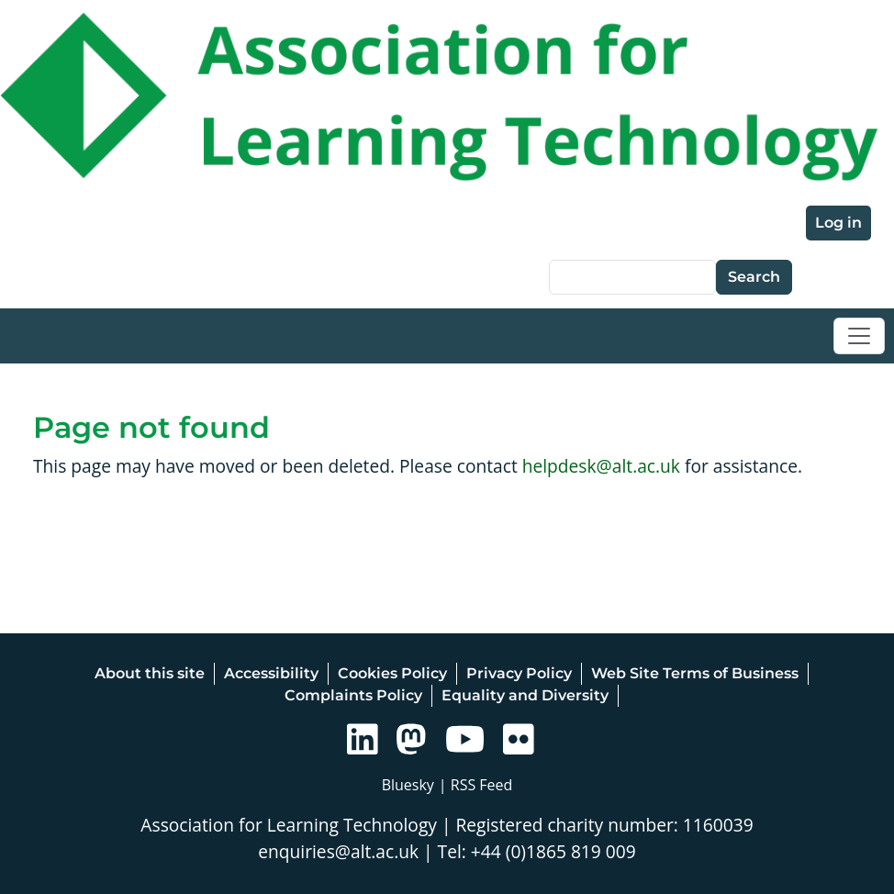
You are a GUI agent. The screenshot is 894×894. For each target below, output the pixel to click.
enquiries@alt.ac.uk (338, 851)
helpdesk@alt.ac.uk (601, 465)
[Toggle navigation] (859, 336)
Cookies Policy (392, 673)
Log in (838, 222)
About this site (150, 673)
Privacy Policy (519, 673)
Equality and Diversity (525, 695)
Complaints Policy (353, 695)
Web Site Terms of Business (695, 673)
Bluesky (408, 785)
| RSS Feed (476, 785)
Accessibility (271, 673)
